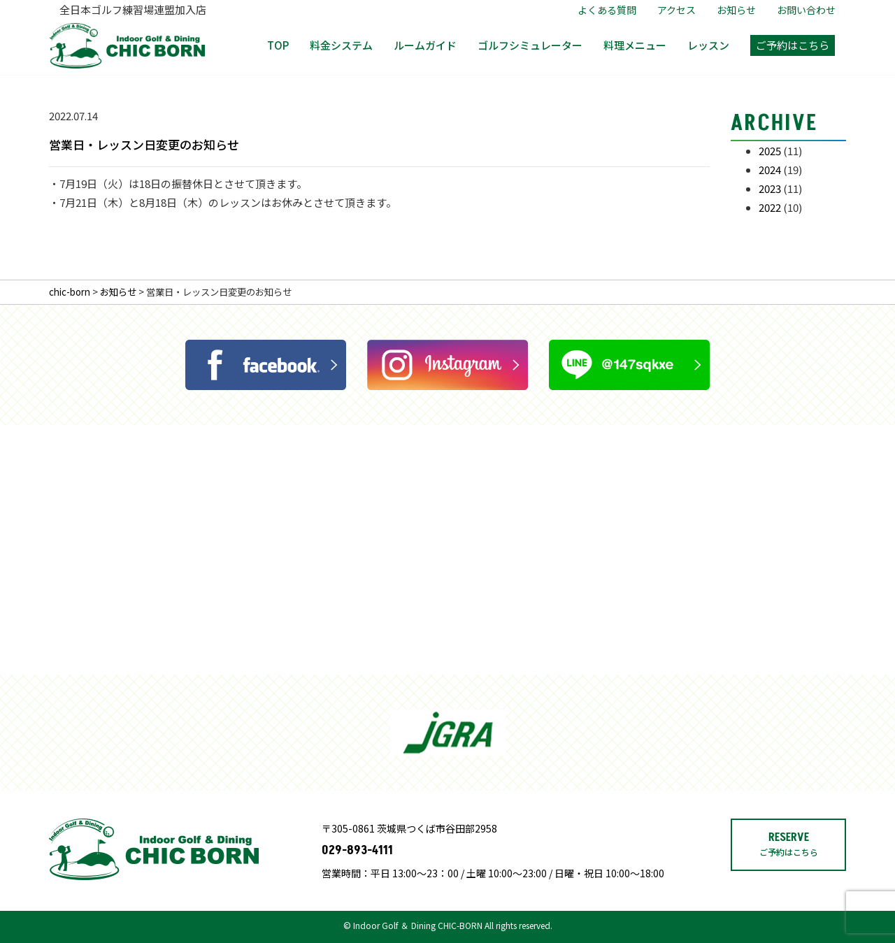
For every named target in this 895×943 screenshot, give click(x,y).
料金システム (341, 45)
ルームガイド (425, 45)
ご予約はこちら (792, 45)
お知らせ (736, 10)
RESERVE (788, 884)
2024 (770, 169)
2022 (770, 207)
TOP (278, 45)
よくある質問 (607, 10)
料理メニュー (634, 45)
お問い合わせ (806, 10)
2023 (770, 188)
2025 (770, 150)
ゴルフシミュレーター (530, 45)
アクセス (676, 10)
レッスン (708, 45)
